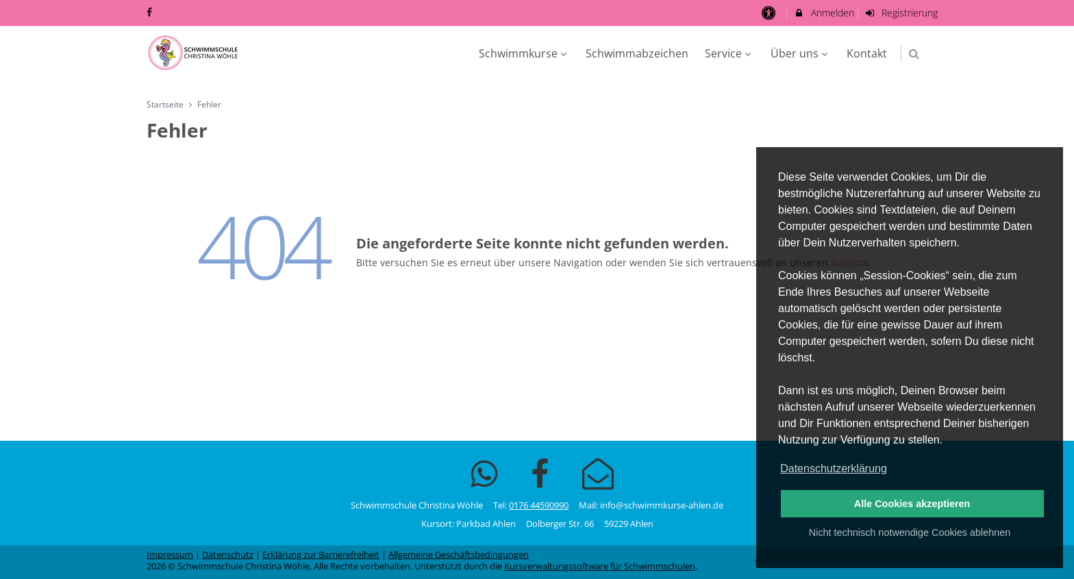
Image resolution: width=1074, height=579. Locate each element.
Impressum (170, 555)
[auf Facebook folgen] (150, 11)
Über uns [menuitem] (801, 53)
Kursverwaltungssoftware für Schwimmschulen (599, 566)
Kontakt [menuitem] (867, 53)
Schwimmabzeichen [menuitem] (637, 53)
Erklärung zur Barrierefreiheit (320, 555)
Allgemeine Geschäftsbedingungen (458, 555)
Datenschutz (227, 555)
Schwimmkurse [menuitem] (524, 53)
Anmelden (823, 12)
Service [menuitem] (729, 53)
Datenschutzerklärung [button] (833, 468)
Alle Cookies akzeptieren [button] (912, 503)
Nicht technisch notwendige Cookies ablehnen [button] (909, 532)
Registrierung (901, 12)
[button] (914, 54)
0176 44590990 (539, 505)
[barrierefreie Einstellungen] (769, 12)
